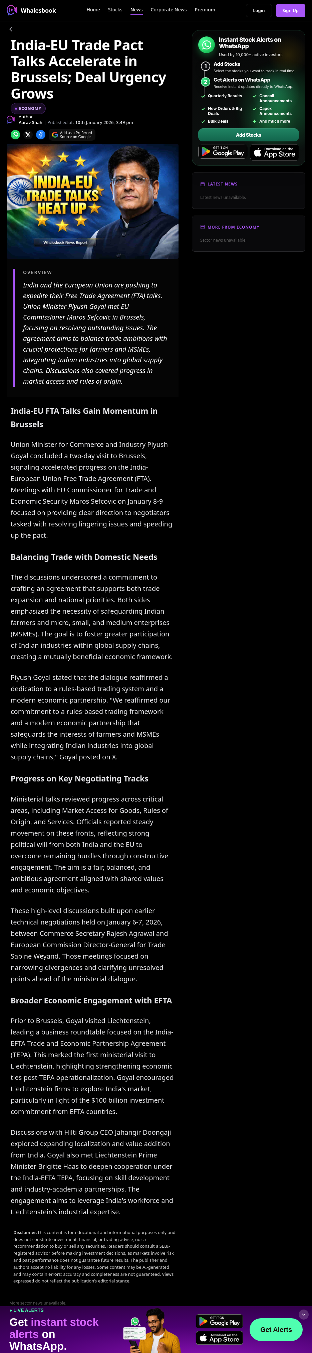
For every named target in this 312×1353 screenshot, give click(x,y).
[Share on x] (28, 134)
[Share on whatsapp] (15, 134)
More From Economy (234, 227)
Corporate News (169, 9)
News (136, 9)
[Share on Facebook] (40, 134)
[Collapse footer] (304, 1315)
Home (93, 9)
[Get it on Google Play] (222, 152)
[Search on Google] (72, 135)
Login (259, 10)
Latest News (223, 184)
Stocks (115, 9)
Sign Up (291, 10)
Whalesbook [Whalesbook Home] (31, 10)
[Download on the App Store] (274, 152)
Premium (205, 9)
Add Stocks (248, 135)
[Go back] (11, 30)
